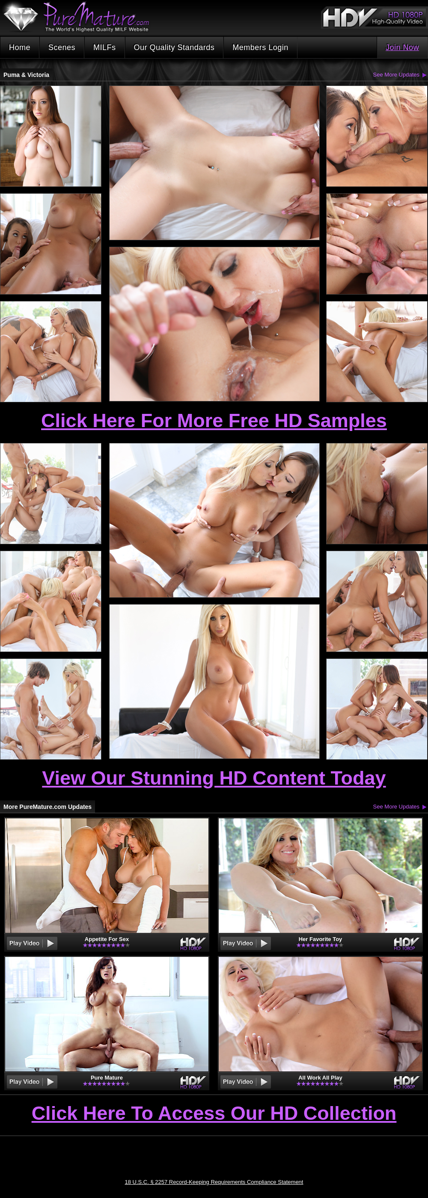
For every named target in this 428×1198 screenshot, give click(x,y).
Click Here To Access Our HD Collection (214, 1114)
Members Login (260, 47)
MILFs (104, 47)
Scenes (61, 47)
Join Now (402, 47)
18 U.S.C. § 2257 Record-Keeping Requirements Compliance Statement (214, 1182)
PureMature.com (80, 17)
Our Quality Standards (174, 47)
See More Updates (396, 74)
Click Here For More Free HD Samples (214, 420)
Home (19, 47)
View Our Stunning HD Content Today (214, 778)
